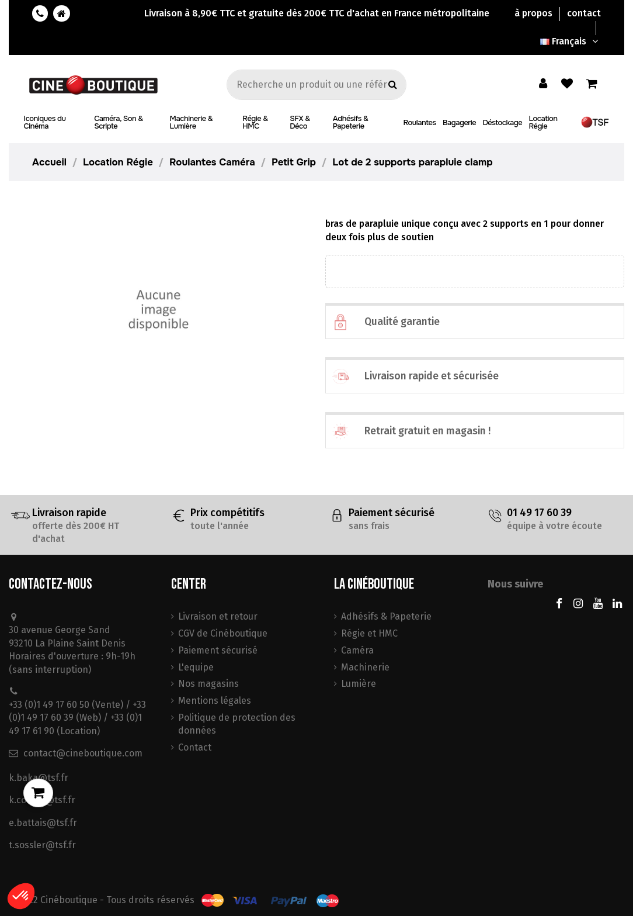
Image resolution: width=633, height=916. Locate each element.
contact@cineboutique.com (82, 753)
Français (570, 41)
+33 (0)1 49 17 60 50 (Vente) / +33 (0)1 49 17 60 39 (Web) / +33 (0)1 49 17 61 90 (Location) (77, 718)
